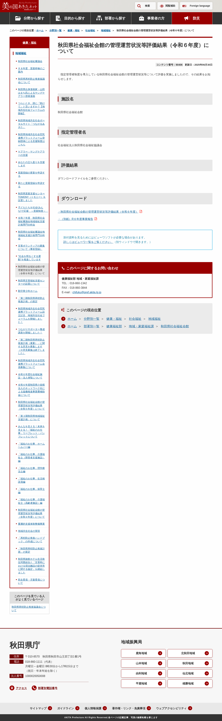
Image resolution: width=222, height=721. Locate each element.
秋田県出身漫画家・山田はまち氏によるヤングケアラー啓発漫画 (31, 92)
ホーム (40, 30)
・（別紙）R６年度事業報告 (75, 219)
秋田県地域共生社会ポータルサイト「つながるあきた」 (31, 124)
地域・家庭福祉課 (141, 326)
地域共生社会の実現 (29, 531)
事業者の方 (156, 18)
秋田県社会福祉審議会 (30, 61)
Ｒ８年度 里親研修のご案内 (31, 70)
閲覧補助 (170, 5)
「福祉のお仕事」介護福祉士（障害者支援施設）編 (31, 457)
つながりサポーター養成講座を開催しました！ (31, 331)
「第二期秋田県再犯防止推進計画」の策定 (31, 300)
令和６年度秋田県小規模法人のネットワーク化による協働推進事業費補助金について (31, 389)
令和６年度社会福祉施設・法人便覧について (30, 376)
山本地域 (141, 663)
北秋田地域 (188, 653)
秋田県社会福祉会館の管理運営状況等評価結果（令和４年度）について (31, 513)
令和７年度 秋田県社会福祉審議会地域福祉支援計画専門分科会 (31, 221)
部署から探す (115, 18)
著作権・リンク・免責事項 (128, 708)
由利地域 (141, 673)
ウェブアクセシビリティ (171, 708)
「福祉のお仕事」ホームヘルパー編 (31, 445)
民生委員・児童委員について (31, 581)
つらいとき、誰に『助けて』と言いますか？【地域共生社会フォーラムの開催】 (31, 108)
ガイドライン (65, 708)
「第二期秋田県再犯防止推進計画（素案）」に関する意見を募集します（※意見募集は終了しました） (31, 346)
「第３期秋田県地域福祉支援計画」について (31, 418)
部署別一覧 (91, 326)
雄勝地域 (188, 683)
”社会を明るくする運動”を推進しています (29, 258)
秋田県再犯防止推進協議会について (31, 80)
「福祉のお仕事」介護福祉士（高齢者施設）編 (31, 501)
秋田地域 (188, 663)
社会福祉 (90, 30)
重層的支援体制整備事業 (31, 523)
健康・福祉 (73, 30)
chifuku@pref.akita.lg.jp (86, 292)
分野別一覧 (55, 30)
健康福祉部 (114, 326)
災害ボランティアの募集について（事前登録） (31, 247)
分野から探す (34, 18)
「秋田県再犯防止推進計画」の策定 (31, 550)
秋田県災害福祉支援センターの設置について (31, 282)
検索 (147, 5)
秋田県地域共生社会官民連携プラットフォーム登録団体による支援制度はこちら (31, 139)
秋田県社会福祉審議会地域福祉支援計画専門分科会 (31, 235)
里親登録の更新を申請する (31, 174)
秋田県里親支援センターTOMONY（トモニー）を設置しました (32, 197)
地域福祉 (106, 30)
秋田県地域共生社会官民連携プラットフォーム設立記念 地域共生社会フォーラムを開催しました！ (31, 315)
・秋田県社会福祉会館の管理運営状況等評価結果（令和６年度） (98, 211)
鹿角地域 (141, 653)
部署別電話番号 (47, 688)
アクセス (21, 688)
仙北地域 (188, 673)
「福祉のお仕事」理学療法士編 (31, 470)
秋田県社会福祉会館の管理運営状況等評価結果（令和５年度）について (31, 405)
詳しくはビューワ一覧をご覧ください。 (88, 242)
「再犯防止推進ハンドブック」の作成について (31, 540)
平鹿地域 (141, 683)
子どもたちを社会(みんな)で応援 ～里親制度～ (33, 209)
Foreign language (200, 5)
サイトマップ (38, 708)
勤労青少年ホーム (27, 291)
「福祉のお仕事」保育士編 (31, 491)
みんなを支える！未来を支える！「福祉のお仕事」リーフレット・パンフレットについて (31, 431)
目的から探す (74, 18)
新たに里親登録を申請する (31, 185)
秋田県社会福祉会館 (175, 326)
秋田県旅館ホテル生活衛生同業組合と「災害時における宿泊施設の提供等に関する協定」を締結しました (31, 566)
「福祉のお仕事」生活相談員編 (31, 480)
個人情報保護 (93, 708)
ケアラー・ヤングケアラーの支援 (31, 153)
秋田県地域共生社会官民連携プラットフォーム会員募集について (31, 364)
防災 (196, 18)
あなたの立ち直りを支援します (31, 164)
